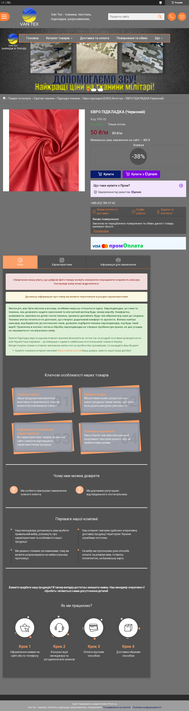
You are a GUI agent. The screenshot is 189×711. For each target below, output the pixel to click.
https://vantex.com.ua (69, 350)
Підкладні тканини (68, 98)
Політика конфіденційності (146, 707)
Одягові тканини (44, 98)
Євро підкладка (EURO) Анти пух (103, 98)
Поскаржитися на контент (117, 707)
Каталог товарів (58, 38)
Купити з (144, 174)
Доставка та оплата (94, 38)
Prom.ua (112, 704)
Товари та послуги (19, 98)
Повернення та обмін (132, 38)
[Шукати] (159, 16)
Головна (32, 38)
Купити (109, 174)
